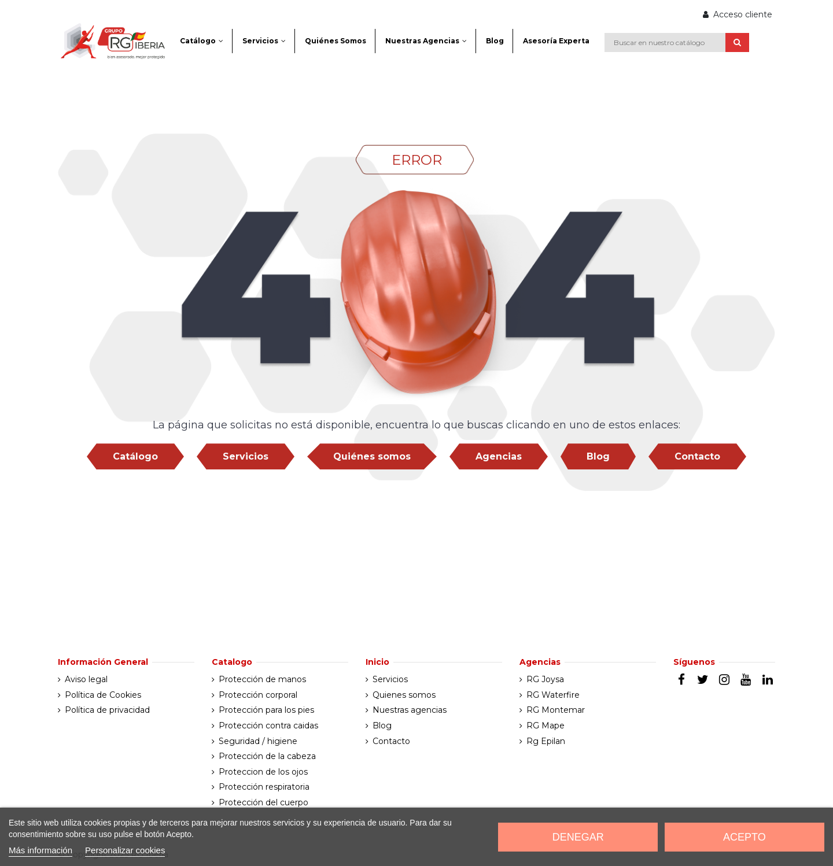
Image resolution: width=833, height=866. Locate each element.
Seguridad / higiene (258, 741)
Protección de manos (262, 679)
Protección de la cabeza (267, 756)
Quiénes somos (372, 456)
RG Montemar (555, 710)
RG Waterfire (553, 695)
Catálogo (135, 456)
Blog (598, 456)
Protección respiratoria (264, 787)
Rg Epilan (545, 741)
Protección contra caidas (268, 725)
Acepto (744, 837)
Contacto (697, 456)
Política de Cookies (103, 695)
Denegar (578, 837)
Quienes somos (404, 695)
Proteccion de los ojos (263, 772)
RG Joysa (545, 679)
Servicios (245, 456)
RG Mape (545, 725)
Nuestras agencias (410, 710)
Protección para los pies (266, 710)
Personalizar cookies (125, 850)
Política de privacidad (107, 710)
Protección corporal (258, 695)
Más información (40, 850)
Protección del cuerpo (263, 802)
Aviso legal (86, 679)
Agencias (499, 456)
